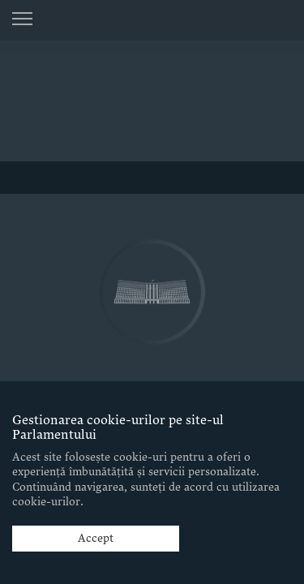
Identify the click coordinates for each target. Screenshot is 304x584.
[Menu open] (22, 18)
